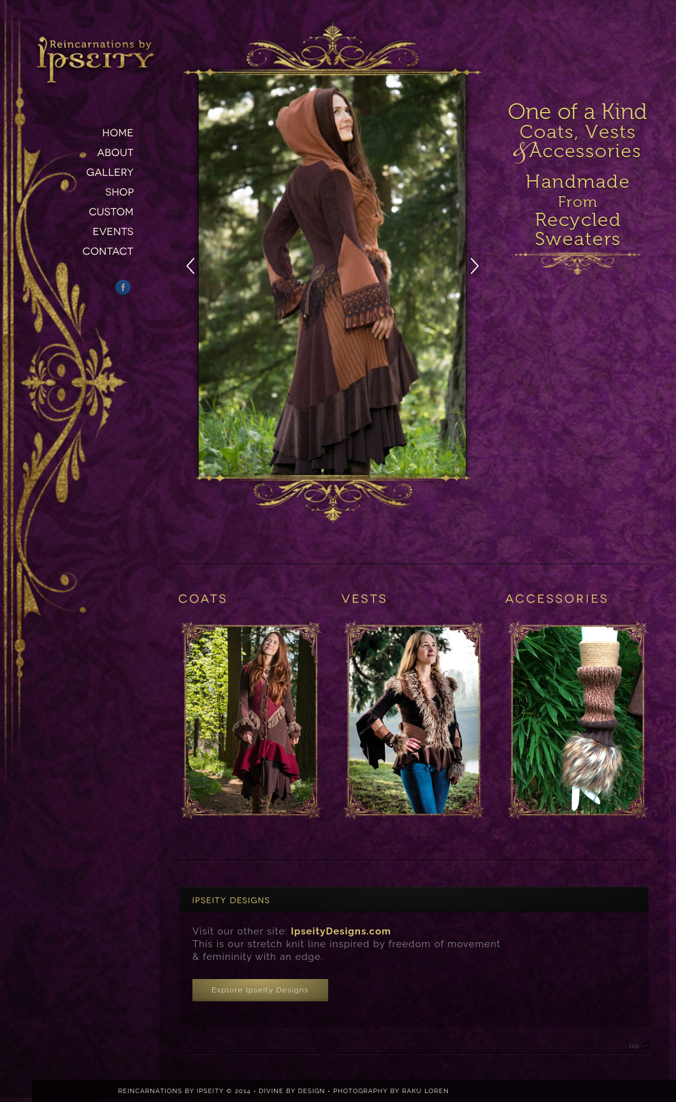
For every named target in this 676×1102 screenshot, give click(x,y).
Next (485, 265)
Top (634, 1046)
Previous (195, 265)
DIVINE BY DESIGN (292, 1090)
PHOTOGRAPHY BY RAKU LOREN (391, 1090)
